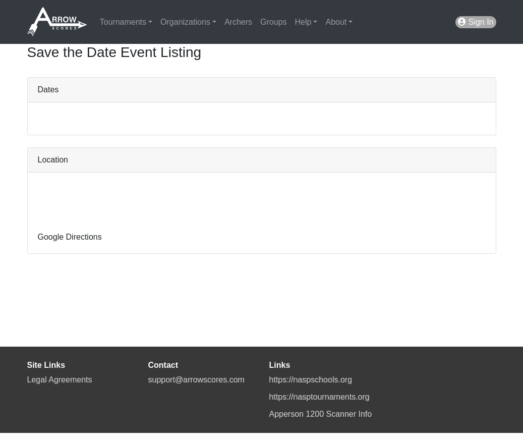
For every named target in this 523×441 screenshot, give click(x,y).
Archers (238, 22)
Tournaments (123, 22)
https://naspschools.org (311, 379)
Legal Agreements (59, 379)
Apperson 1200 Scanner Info (320, 414)
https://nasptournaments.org (319, 397)
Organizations (185, 22)
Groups (273, 22)
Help (303, 22)
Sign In (475, 22)
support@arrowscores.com (196, 379)
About (335, 22)
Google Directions (70, 237)
